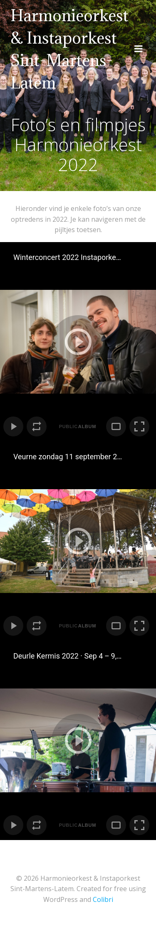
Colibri (103, 899)
